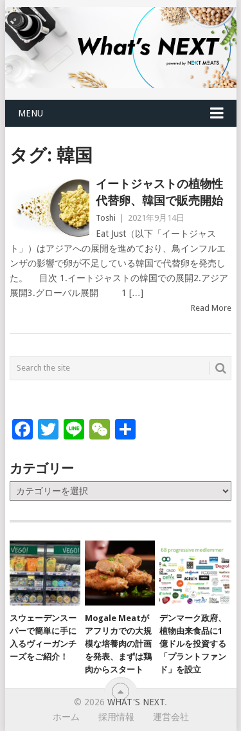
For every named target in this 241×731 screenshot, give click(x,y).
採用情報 (116, 717)
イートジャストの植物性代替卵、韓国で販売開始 (159, 192)
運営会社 (171, 717)
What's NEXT (136, 702)
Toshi (106, 218)
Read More (211, 308)
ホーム (66, 717)
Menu (30, 113)
